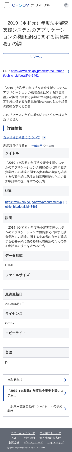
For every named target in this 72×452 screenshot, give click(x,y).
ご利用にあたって (50, 433)
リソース (36, 56)
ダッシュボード (33, 442)
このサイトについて (23, 433)
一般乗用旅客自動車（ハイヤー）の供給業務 (35, 409)
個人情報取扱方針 (50, 437)
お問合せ (14, 442)
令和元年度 (15, 379)
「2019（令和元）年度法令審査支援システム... (35, 393)
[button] (66, 5)
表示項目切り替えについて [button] (24, 137)
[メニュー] (7, 5)
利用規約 (29, 437)
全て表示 (48, 145)
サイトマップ (55, 442)
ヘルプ (15, 437)
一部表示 (36, 145)
